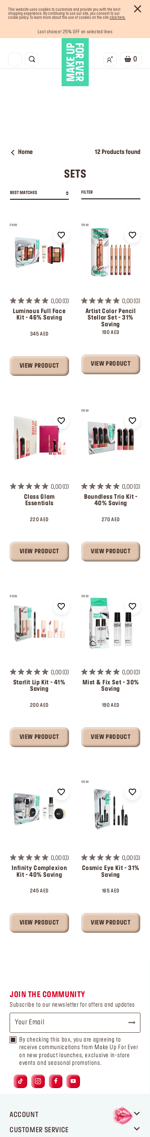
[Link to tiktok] (20, 1008)
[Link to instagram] (38, 1008)
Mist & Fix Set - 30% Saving (110, 613)
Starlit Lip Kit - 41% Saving (39, 613)
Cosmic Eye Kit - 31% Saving (111, 798)
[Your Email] (75, 949)
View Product (39, 292)
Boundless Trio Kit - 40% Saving (110, 427)
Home (22, 79)
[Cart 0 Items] (131, 59)
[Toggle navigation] (15, 59)
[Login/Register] (110, 59)
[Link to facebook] (55, 1008)
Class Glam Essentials (39, 427)
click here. (118, 18)
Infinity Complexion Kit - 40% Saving (39, 798)
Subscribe (128, 949)
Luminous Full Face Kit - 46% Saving (39, 241)
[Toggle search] (31, 59)
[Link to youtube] (73, 1008)
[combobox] (39, 119)
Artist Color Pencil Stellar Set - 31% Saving (111, 245)
